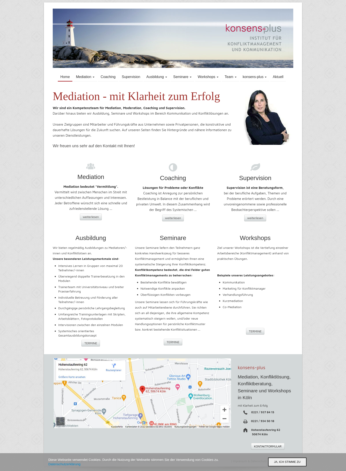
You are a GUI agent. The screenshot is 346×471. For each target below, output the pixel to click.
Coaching (108, 77)
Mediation (85, 77)
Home (65, 77)
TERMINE (90, 343)
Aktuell (278, 77)
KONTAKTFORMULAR (268, 446)
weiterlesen (91, 217)
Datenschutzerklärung (64, 464)
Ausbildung (156, 77)
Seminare (182, 77)
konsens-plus (255, 77)
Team (231, 77)
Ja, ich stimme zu (287, 462)
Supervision (131, 77)
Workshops (208, 77)
